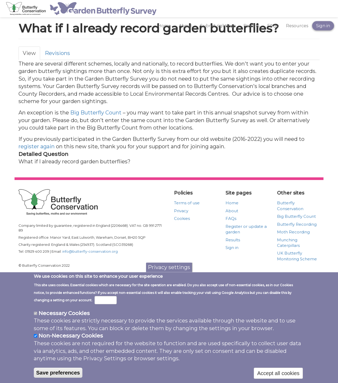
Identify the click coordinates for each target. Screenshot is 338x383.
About (185, 25)
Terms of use (187, 202)
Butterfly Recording (297, 224)
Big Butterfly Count (95, 112)
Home (164, 25)
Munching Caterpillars (288, 242)
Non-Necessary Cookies (71, 344)
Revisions (57, 53)
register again (36, 146)
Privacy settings (169, 276)
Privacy (181, 210)
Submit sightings (218, 25)
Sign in (323, 25)
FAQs (272, 25)
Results (251, 25)
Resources (297, 25)
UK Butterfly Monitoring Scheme (297, 256)
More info (105, 309)
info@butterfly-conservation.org (90, 251)
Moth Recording (293, 231)
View (29, 53)
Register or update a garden (246, 229)
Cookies (182, 218)
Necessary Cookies (64, 322)
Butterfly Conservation (290, 205)
